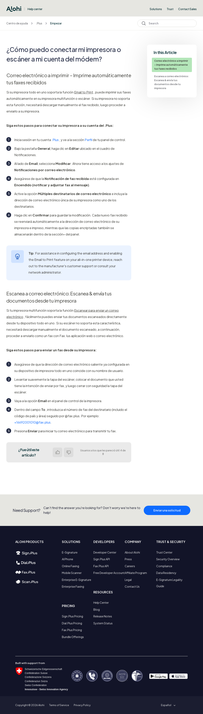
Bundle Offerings (73, 637)
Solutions (156, 9)
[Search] (167, 23)
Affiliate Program (136, 573)
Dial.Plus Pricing (72, 623)
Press (128, 559)
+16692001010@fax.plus (32, 422)
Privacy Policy (82, 705)
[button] (167, 705)
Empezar (56, 23)
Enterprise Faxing (73, 586)
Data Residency (166, 573)
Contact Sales (187, 9)
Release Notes (102, 616)
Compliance (164, 566)
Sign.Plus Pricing (72, 616)
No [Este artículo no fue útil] (68, 452)
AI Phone (67, 559)
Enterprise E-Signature (76, 579)
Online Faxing (70, 566)
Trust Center (164, 552)
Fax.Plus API (101, 566)
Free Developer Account (109, 573)
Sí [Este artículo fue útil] (57, 452)
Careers (130, 566)
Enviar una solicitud (167, 512)
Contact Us (132, 586)
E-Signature (70, 552)
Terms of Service (59, 705)
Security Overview (168, 559)
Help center (35, 9)
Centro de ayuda (17, 23)
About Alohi (132, 552)
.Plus (39, 23)
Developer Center (104, 552)
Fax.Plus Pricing (72, 630)
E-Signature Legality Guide (169, 583)
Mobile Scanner (72, 573)
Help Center (101, 602)
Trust (170, 9)
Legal (128, 579)
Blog (96, 609)
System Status (103, 623)
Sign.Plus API (101, 559)
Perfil (88, 140)
